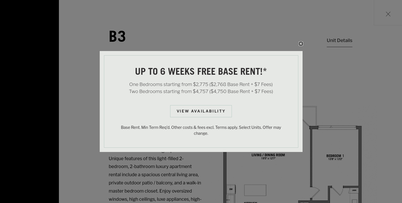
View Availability (201, 111)
